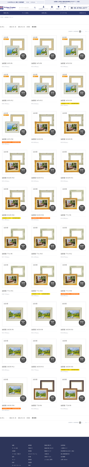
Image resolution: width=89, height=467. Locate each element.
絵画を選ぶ (44, 12)
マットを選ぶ (25, 12)
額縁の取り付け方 (49, 448)
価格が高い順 (21, 26)
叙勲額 (30, 445)
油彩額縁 (6, 17)
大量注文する (82, 12)
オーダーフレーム (16, 465)
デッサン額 (15, 448)
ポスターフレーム (32, 453)
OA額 (29, 456)
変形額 (30, 451)
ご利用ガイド (64, 448)
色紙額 (30, 462)
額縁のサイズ (48, 451)
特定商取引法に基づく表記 (67, 451)
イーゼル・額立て (16, 453)
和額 (29, 465)
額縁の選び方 (48, 445)
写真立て (30, 448)
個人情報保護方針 (65, 453)
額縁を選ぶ (6, 12)
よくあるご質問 (48, 459)
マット (13, 459)
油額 (13, 445)
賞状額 (30, 459)
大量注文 (47, 453)
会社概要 (63, 456)
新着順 (28, 26)
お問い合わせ (64, 459)
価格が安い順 (13, 26)
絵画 (13, 462)
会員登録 (63, 445)
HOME (1, 17)
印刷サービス (48, 456)
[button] (88, 31)
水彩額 (13, 451)
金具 (13, 456)
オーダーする (63, 12)
